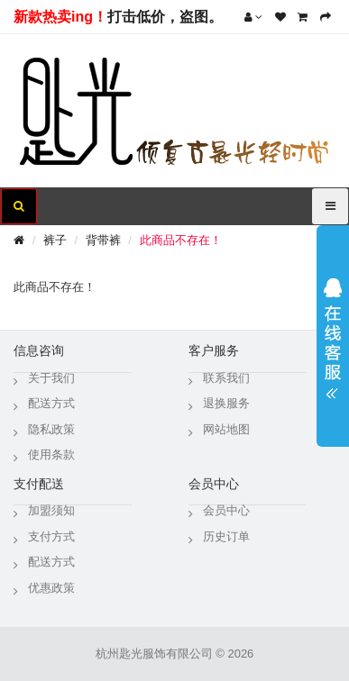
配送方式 (51, 403)
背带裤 (103, 240)
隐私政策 (51, 429)
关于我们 (51, 378)
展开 (333, 332)
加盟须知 (51, 510)
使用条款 (51, 454)
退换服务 (226, 403)
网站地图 (226, 429)
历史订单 (226, 536)
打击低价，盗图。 (165, 16)
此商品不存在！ (181, 240)
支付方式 (51, 536)
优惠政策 (51, 588)
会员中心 (226, 510)
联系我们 (226, 378)
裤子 (55, 240)
